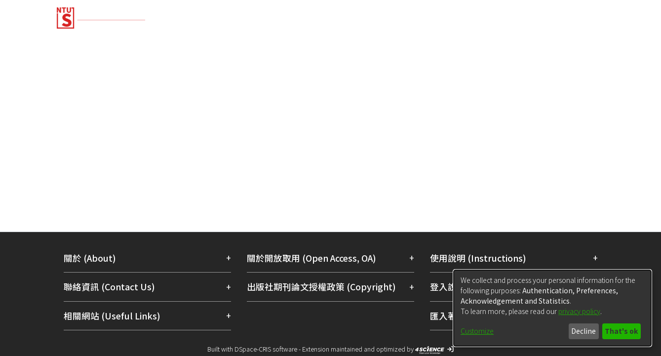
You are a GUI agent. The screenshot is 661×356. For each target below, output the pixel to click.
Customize (477, 331)
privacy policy (579, 311)
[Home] (278, 14)
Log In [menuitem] (583, 18)
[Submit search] (533, 19)
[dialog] (552, 308)
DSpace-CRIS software (265, 349)
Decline (583, 331)
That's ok (621, 331)
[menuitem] (553, 18)
